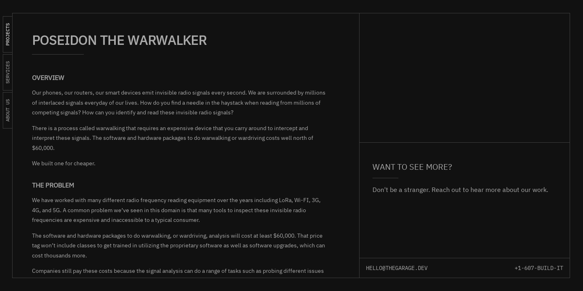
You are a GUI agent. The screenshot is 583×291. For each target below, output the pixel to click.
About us (7, 110)
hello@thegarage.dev (397, 268)
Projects (7, 34)
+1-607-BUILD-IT (539, 268)
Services (7, 72)
